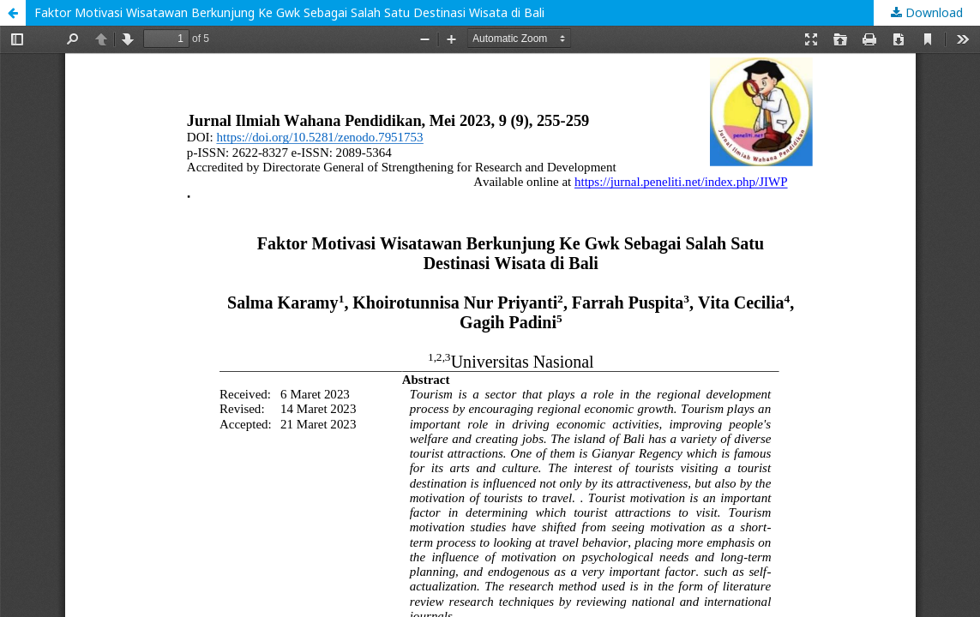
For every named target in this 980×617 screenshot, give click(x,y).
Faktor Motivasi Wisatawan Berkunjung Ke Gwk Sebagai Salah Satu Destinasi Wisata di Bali (289, 12)
